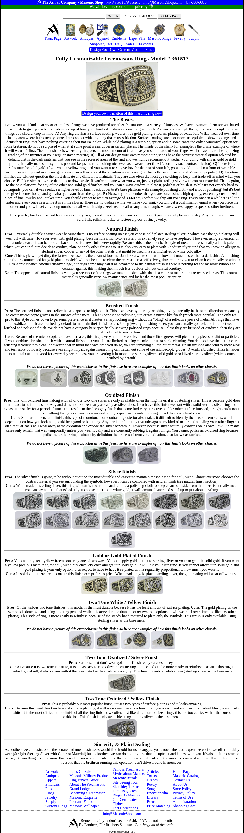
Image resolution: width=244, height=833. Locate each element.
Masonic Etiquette (83, 797)
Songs (151, 789)
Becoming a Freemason (87, 793)
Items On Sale (80, 771)
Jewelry (51, 797)
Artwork (51, 771)
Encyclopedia (157, 793)
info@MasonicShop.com (122, 814)
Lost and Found (81, 802)
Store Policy (182, 789)
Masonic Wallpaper (84, 806)
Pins (48, 789)
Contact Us (181, 780)
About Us (180, 784)
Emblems (52, 784)
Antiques (52, 776)
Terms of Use (183, 797)
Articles (153, 771)
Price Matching (158, 806)
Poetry (152, 784)
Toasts (152, 776)
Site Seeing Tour (125, 782)
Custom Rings (56, 806)
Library (152, 797)
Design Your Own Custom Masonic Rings (122, 50)
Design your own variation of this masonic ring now (122, 113)
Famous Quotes (125, 791)
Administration (184, 802)
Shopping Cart (184, 806)
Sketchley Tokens (126, 787)
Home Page (181, 771)
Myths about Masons (129, 774)
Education (155, 802)
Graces (152, 780)
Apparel (51, 780)
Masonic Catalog (186, 776)
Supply (50, 802)
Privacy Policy (184, 793)
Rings (49, 793)
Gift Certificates (125, 799)
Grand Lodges (80, 789)
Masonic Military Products (89, 776)
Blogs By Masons (126, 795)
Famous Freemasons (128, 769)
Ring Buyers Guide (84, 780)
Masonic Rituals (125, 778)
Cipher (118, 804)
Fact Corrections (125, 808)
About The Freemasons (87, 784)
